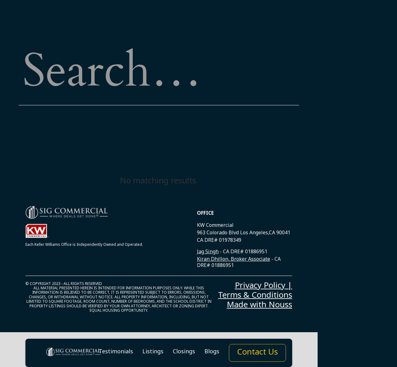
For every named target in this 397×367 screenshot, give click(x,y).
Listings (152, 353)
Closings (184, 353)
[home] (74, 353)
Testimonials (116, 353)
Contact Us (257, 354)
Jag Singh (208, 253)
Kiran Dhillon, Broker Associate (233, 260)
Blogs (211, 353)
